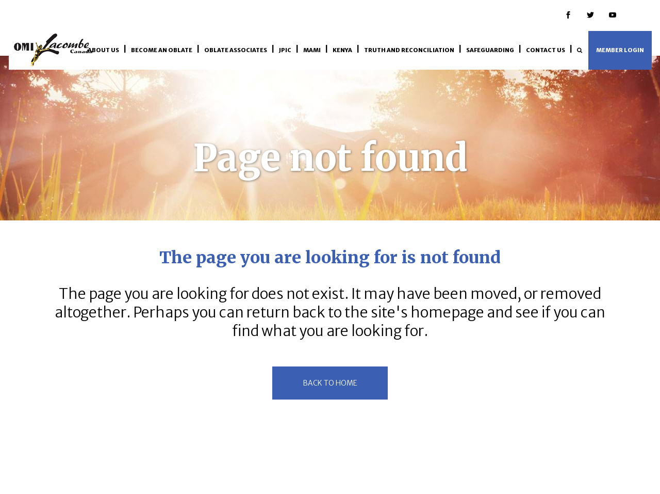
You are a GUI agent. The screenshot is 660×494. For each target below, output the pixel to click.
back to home (330, 383)
